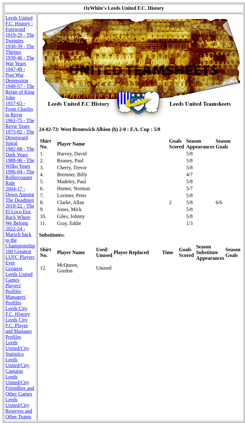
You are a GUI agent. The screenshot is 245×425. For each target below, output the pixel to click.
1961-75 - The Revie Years (19, 123)
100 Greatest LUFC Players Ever (20, 257)
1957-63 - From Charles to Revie (19, 109)
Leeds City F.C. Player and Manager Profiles (18, 328)
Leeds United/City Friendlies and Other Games (19, 385)
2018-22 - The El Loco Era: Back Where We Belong (19, 214)
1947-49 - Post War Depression (16, 74)
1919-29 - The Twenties (19, 37)
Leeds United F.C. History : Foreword (19, 23)
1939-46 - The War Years (19, 60)
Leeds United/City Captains (17, 365)
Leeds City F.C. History (17, 311)
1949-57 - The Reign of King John (20, 92)
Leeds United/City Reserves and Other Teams (18, 408)
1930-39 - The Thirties (19, 49)
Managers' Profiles (15, 299)
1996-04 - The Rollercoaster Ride (19, 177)
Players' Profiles (13, 288)
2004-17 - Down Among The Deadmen (19, 194)
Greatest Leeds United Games (19, 274)
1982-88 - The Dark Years (19, 151)
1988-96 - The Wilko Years (19, 163)
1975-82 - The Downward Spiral (19, 137)
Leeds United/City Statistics (17, 348)
